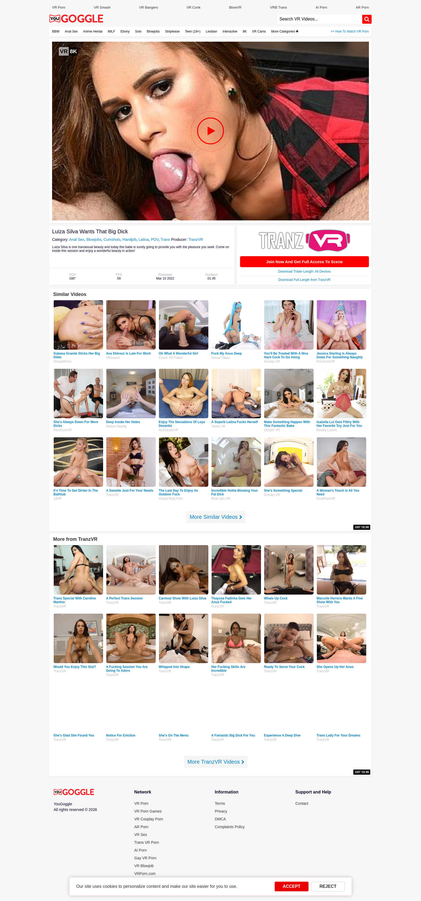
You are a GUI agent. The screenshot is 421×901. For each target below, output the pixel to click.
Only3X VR (272, 430)
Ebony (125, 31)
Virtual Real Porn (171, 498)
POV (154, 239)
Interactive (230, 31)
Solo (138, 31)
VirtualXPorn (62, 361)
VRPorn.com (144, 873)
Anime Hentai (92, 31)
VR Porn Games (148, 811)
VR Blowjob (144, 866)
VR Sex (140, 834)
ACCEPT (291, 886)
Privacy (221, 811)
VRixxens (113, 358)
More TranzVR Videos (215, 762)
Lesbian (211, 31)
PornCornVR (326, 361)
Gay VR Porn (145, 858)
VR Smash (102, 7)
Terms (220, 803)
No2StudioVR (168, 430)
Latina (144, 239)
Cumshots (111, 239)
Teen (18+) (193, 31)
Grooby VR (272, 361)
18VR (57, 498)
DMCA (220, 819)
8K (245, 31)
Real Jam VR (220, 498)
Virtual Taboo (220, 358)
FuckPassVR (326, 498)
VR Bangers (148, 7)
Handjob (129, 239)
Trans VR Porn (146, 842)
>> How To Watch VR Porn (350, 31)
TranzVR (195, 239)
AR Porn (362, 7)
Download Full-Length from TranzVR (304, 280)
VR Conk (194, 7)
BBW (55, 31)
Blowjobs (153, 31)
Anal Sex (71, 31)
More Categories (284, 31)
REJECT (328, 886)
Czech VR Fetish (171, 358)
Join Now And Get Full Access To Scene (304, 261)
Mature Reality (116, 426)
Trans (165, 239)
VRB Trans (278, 7)
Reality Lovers (327, 430)
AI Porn (321, 7)
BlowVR (235, 7)
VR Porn (58, 7)
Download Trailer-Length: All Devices (304, 271)
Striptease (172, 31)
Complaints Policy (230, 827)
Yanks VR (218, 426)
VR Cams (259, 31)
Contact (301, 803)
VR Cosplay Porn (148, 819)
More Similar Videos (216, 517)
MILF (111, 31)
